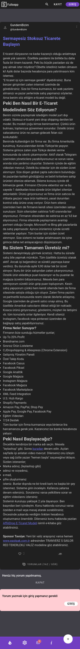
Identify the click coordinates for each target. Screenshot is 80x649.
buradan (37, 448)
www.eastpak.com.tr (16, 540)
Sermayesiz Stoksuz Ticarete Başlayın (31, 41)
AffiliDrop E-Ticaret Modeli (20, 523)
